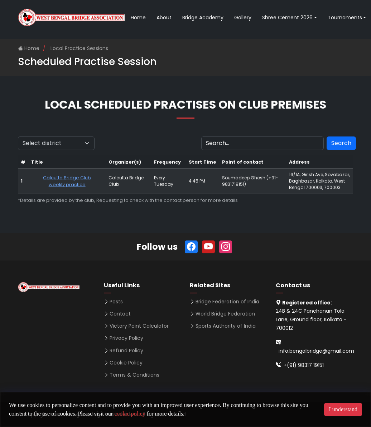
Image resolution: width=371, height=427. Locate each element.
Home (138, 17)
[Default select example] (56, 146)
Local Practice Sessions (79, 48)
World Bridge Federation (225, 313)
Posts (116, 301)
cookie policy (129, 414)
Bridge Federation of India (227, 301)
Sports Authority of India (226, 325)
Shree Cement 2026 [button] (287, 17)
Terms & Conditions (134, 374)
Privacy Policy (126, 338)
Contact (120, 313)
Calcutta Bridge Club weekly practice (67, 184)
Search (341, 146)
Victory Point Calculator (139, 325)
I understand (343, 409)
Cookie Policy (126, 362)
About (164, 17)
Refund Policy (126, 350)
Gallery (242, 17)
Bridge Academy (202, 17)
